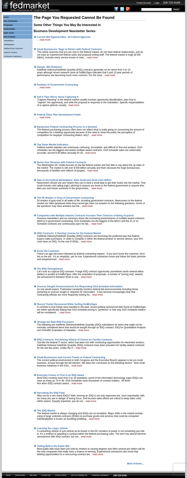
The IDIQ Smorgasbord (50, 268)
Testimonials (9, 29)
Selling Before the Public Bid (53, 446)
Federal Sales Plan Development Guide (59, 114)
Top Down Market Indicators (53, 144)
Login (156, 3)
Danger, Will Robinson (49, 67)
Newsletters (9, 40)
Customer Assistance (13, 56)
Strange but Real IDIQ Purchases (55, 322)
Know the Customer (48, 251)
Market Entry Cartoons (13, 48)
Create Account (143, 3)
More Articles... (135, 463)
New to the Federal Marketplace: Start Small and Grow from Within (74, 180)
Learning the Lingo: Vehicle (52, 428)
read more (45, 39)
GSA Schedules (11, 21)
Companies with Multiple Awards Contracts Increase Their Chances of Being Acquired (85, 215)
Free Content (9, 37)
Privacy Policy (60, 475)
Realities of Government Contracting (57, 84)
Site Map (33, 475)
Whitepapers (9, 44)
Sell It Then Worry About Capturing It (57, 97)
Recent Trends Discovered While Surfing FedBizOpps (67, 304)
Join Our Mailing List (79, 475)
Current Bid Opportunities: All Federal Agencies (64, 37)
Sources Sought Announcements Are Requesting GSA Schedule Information (80, 286)
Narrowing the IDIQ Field (51, 393)
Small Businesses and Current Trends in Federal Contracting (71, 357)
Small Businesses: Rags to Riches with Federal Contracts (69, 49)
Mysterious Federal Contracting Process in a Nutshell (67, 127)
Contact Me (45, 475)
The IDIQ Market (46, 410)
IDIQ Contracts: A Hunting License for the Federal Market (69, 233)
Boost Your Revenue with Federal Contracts (61, 162)
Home (6, 17)
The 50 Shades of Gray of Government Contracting (65, 197)
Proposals (8, 25)
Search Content (10, 52)
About (8, 475)
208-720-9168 (171, 2)
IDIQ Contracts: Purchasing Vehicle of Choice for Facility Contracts (74, 339)
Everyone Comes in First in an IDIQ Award (60, 375)
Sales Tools (9, 33)
